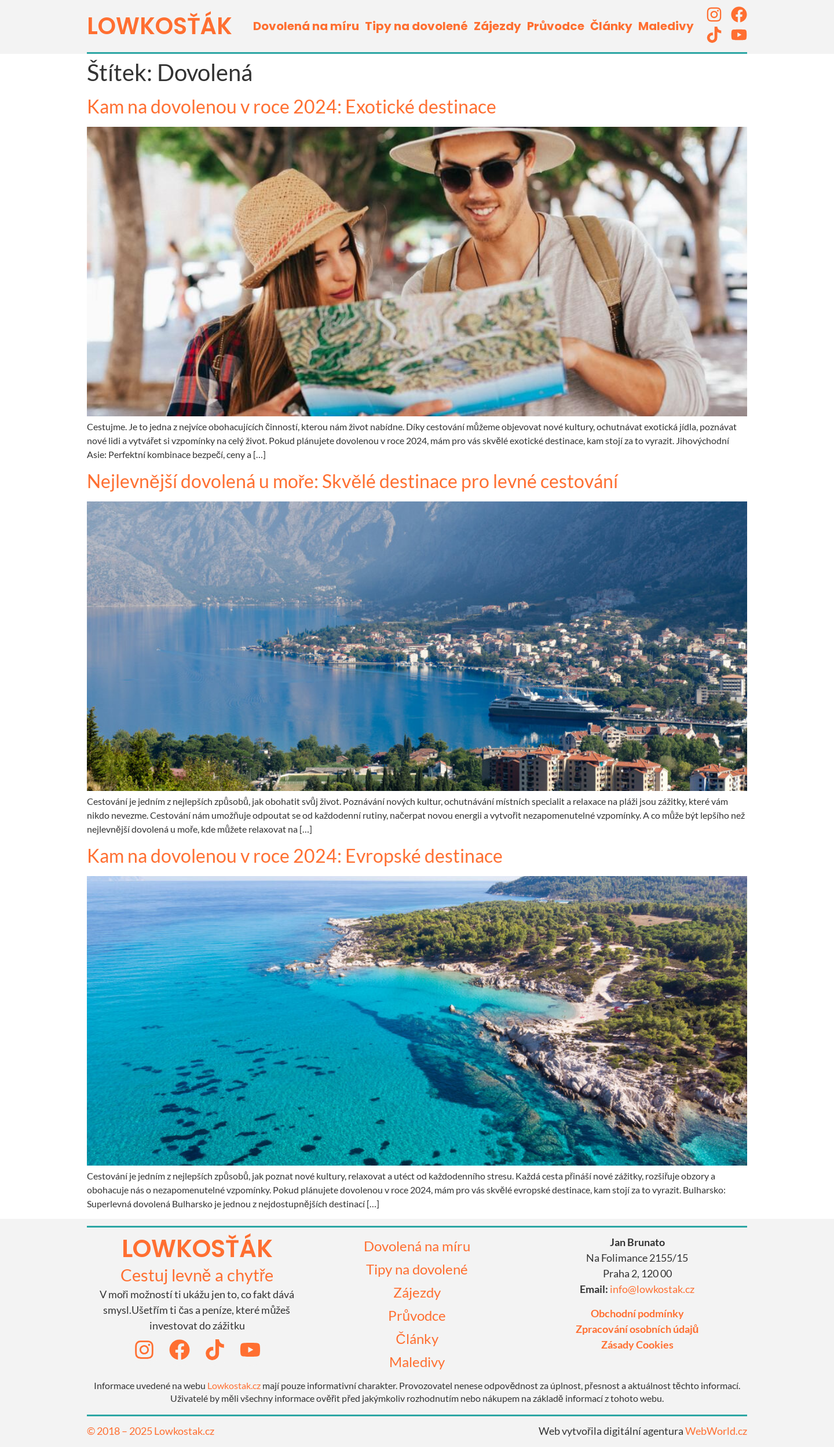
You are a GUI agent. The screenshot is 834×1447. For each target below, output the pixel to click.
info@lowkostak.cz (652, 1289)
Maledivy (666, 26)
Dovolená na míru (306, 26)
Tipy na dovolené (416, 26)
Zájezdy (497, 26)
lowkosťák (197, 1249)
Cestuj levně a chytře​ (197, 1275)
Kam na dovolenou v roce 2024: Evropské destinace (295, 855)
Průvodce (555, 26)
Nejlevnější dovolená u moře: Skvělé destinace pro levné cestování (352, 481)
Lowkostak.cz (234, 1385)
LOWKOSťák (159, 26)
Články (611, 26)
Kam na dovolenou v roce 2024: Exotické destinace (291, 106)
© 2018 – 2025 (120, 1430)
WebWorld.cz (716, 1430)
